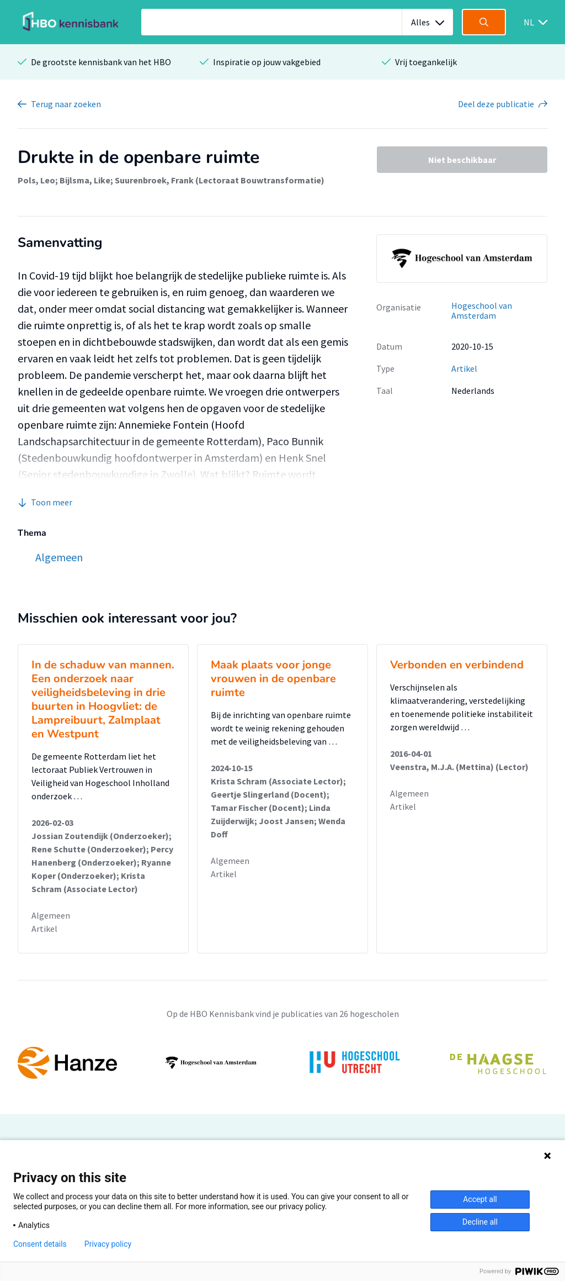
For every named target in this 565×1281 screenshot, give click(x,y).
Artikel (464, 368)
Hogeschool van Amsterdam (481, 311)
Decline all (480, 1221)
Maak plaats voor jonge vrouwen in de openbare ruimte (273, 678)
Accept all (480, 1199)
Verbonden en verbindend (457, 664)
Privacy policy (107, 1244)
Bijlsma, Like (85, 180)
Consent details (40, 1244)
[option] (282, 1063)
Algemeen (50, 915)
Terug (66, 104)
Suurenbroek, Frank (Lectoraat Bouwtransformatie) (219, 180)
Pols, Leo (36, 180)
